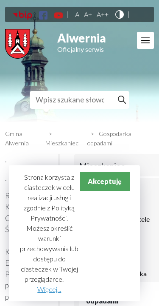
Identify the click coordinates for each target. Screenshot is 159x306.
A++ (103, 14)
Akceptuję (105, 181)
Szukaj (123, 100)
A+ (88, 14)
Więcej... (49, 289)
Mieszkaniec (61, 143)
